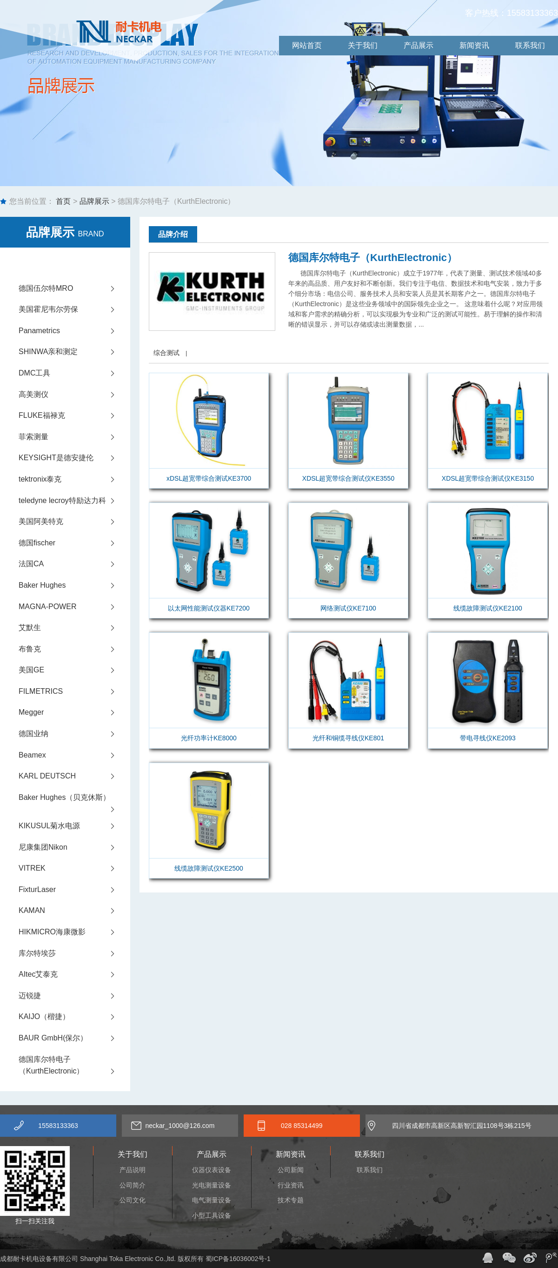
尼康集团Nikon (74, 847)
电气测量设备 (211, 1200)
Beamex (74, 755)
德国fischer (74, 543)
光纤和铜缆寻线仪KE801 (348, 738)
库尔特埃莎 (74, 953)
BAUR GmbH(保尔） (74, 1038)
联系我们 (530, 45)
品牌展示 (94, 201)
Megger (74, 712)
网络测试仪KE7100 (348, 608)
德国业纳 (74, 734)
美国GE (74, 670)
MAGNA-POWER (74, 607)
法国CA (74, 564)
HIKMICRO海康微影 (74, 932)
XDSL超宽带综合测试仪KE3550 (348, 478)
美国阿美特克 (74, 522)
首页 (62, 201)
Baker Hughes (74, 585)
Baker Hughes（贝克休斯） (74, 800)
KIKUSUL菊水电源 (74, 826)
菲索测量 (74, 437)
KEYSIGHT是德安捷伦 (74, 458)
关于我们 (363, 45)
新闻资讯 (474, 45)
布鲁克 (74, 649)
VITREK (74, 868)
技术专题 (291, 1200)
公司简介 (133, 1185)
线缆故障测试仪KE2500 (208, 868)
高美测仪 (74, 395)
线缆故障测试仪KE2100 (487, 608)
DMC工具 (74, 373)
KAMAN (74, 911)
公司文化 (133, 1200)
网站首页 (307, 45)
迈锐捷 (74, 996)
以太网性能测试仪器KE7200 (209, 608)
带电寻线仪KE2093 (488, 738)
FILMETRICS (74, 691)
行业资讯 (291, 1185)
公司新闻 (291, 1170)
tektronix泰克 (74, 479)
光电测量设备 (211, 1185)
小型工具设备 (211, 1215)
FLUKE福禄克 (74, 415)
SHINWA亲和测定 (74, 352)
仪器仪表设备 (211, 1170)
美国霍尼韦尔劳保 (74, 309)
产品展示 (418, 45)
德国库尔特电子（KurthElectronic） (74, 1066)
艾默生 (74, 628)
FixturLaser (74, 890)
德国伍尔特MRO (74, 288)
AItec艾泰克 (74, 974)
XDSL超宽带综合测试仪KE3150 (488, 478)
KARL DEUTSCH (74, 776)
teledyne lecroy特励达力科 (74, 501)
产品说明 (133, 1170)
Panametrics (74, 331)
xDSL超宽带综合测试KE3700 (208, 478)
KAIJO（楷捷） (74, 1017)
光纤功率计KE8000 (209, 738)
